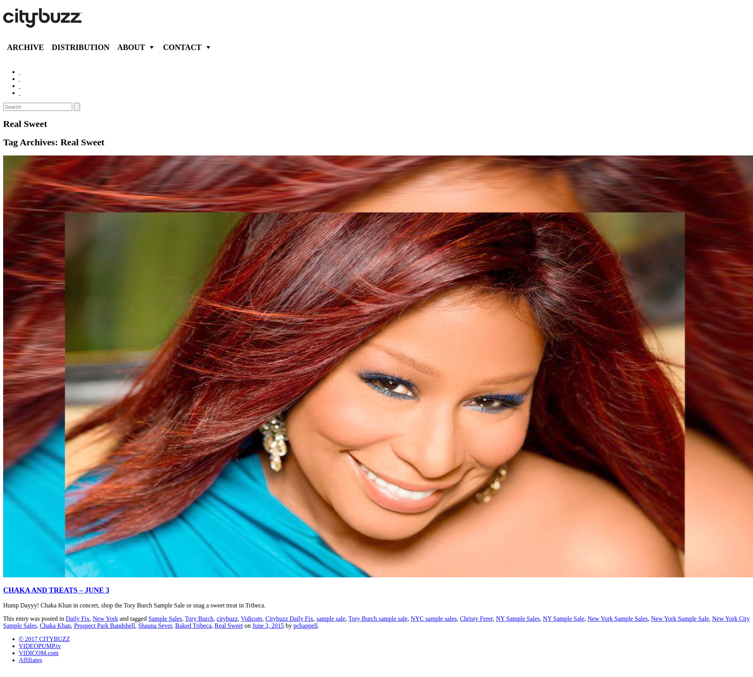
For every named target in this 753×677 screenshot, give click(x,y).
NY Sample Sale (563, 618)
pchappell (305, 625)
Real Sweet (228, 625)
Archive (25, 47)
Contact (182, 47)
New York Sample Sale (680, 618)
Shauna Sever (155, 625)
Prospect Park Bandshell (104, 625)
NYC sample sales (433, 618)
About (131, 47)
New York (105, 618)
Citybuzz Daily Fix (290, 618)
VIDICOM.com (39, 653)
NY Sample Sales (518, 618)
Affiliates (30, 660)
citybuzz (227, 618)
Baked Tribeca (193, 625)
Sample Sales (165, 618)
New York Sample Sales (617, 618)
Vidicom (251, 618)
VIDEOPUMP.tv (40, 646)
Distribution (80, 47)
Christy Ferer (476, 618)
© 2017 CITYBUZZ (44, 639)
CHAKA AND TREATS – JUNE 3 (56, 590)
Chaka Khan (55, 625)
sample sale (330, 618)
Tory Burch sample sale (377, 618)
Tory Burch (199, 618)
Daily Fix (77, 618)
